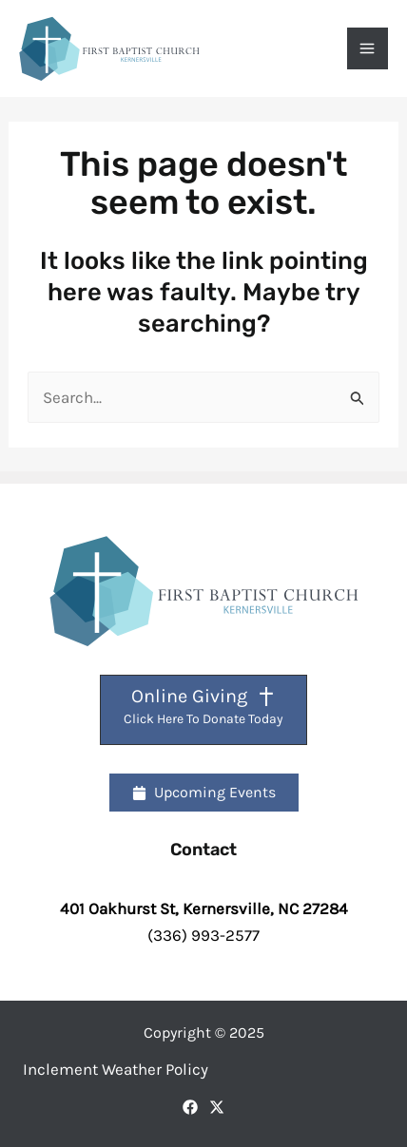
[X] (216, 1107)
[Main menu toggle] (368, 48)
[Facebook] (190, 1107)
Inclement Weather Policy (115, 1069)
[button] (204, 793)
